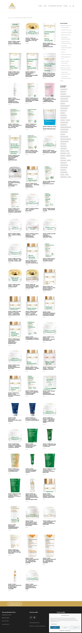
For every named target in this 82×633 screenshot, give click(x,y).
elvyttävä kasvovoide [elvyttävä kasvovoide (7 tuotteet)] (64, 89)
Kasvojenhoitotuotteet (65, 25)
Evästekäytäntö (61, 630)
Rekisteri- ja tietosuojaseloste (37, 626)
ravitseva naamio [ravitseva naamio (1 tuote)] (63, 169)
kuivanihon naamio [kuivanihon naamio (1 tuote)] (63, 146)
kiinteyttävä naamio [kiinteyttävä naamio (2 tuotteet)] (64, 124)
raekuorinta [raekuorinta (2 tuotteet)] (68, 160)
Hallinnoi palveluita (54, 623)
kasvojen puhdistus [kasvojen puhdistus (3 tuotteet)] (64, 117)
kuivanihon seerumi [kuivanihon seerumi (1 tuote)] (64, 148)
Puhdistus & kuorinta (66, 30)
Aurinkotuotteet (65, 27)
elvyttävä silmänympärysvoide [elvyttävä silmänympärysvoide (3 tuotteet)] (65, 96)
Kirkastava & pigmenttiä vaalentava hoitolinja (66, 47)
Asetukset (75, 627)
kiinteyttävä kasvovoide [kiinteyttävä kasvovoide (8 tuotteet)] (64, 122)
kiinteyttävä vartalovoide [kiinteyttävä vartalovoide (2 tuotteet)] (64, 129)
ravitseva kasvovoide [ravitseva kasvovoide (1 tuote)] (64, 167)
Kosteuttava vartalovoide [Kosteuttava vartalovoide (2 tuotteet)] (64, 141)
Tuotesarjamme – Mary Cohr (55, 5)
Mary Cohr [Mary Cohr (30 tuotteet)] (67, 150)
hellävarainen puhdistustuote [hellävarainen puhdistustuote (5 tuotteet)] (65, 105)
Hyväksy (55, 627)
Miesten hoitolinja (65, 65)
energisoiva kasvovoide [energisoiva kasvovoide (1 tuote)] (64, 98)
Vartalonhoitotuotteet (65, 68)
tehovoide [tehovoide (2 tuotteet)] (66, 174)
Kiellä (65, 627)
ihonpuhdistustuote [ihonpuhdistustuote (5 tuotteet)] (64, 115)
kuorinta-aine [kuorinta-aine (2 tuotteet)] (63, 150)
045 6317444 (5, 621)
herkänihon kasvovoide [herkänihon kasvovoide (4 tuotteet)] (64, 108)
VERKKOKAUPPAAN (14, 604)
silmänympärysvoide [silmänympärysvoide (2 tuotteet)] (64, 172)
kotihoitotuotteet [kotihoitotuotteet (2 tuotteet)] (63, 143)
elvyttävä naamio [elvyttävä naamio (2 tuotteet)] (63, 91)
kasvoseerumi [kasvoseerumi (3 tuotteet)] (63, 120)
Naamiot (63, 52)
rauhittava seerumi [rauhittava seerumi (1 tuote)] (63, 162)
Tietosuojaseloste (67, 630)
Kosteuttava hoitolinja (66, 32)
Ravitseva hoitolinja (65, 34)
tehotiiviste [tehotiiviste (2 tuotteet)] (62, 174)
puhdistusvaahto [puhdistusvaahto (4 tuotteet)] (63, 160)
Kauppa (65, 5)
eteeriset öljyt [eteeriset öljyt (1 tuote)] (63, 103)
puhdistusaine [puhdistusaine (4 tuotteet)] (63, 155)
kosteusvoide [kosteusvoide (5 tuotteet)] (63, 134)
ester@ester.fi (5, 624)
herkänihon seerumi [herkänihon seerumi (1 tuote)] (64, 110)
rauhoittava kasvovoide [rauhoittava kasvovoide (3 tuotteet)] (64, 165)
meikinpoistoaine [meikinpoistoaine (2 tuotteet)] (63, 153)
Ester (45, 5)
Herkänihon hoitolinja (66, 54)
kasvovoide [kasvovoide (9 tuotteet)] (68, 120)
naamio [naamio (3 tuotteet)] (68, 153)
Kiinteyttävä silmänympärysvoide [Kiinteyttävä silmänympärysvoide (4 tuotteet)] (66, 127)
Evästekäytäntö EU (34, 622)
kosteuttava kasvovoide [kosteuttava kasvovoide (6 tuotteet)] (64, 136)
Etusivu (40, 5)
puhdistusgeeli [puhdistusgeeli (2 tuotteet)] (68, 155)
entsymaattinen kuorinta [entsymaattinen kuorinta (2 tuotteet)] (64, 101)
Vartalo (61, 80)
